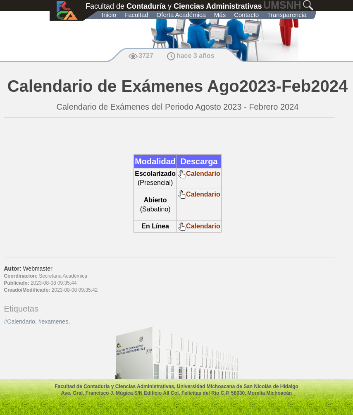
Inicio (109, 14)
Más (220, 14)
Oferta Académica (181, 14)
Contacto (246, 14)
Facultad (136, 14)
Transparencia (286, 14)
